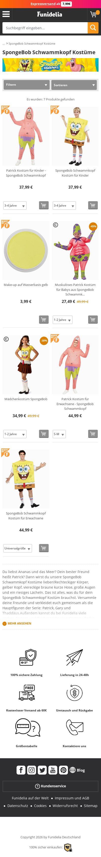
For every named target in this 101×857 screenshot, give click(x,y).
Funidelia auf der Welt (30, 798)
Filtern (11, 84)
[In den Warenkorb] (44, 205)
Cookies (40, 805)
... (3, 44)
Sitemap (91, 805)
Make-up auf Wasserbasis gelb (26, 284)
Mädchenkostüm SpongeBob (25, 399)
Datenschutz (17, 805)
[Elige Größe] (15, 205)
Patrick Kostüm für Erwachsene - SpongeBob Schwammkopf (75, 404)
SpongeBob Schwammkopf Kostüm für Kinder (75, 173)
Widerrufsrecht (65, 805)
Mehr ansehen (19, 623)
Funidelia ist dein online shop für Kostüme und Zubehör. (49, 14)
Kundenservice (50, 786)
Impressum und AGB (72, 798)
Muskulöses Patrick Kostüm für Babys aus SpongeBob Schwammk (75, 289)
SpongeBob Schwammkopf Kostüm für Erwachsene (26, 515)
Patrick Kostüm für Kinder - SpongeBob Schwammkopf (26, 173)
